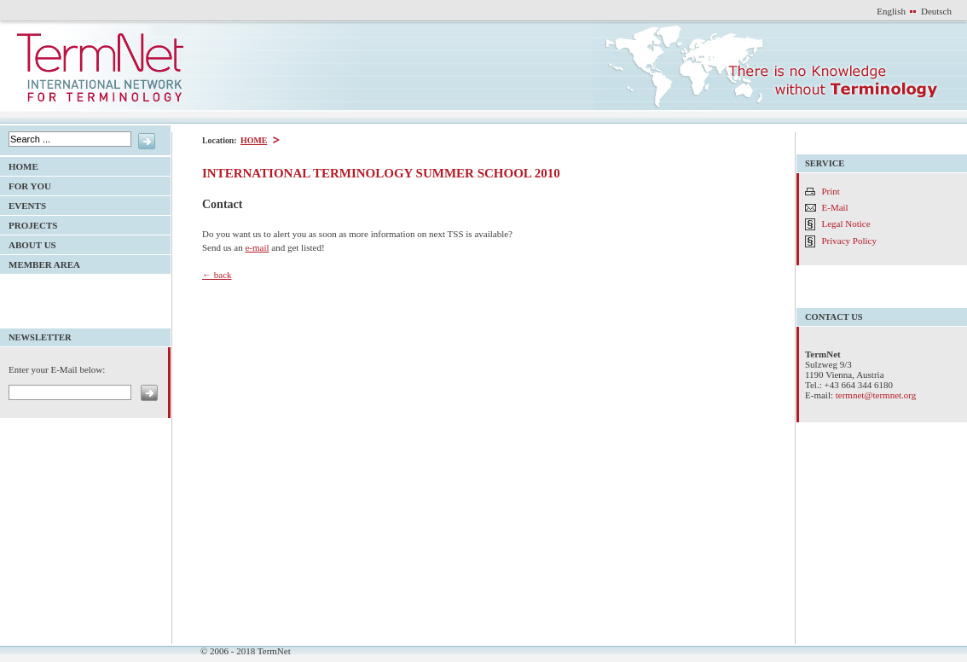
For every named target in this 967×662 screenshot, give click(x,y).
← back (217, 275)
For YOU (25, 184)
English (891, 11)
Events (23, 203)
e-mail (257, 247)
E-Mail (835, 207)
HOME (253, 140)
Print (831, 191)
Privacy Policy (849, 240)
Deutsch (936, 11)
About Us (28, 242)
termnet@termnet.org (876, 395)
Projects (28, 223)
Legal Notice (846, 223)
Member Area (40, 262)
